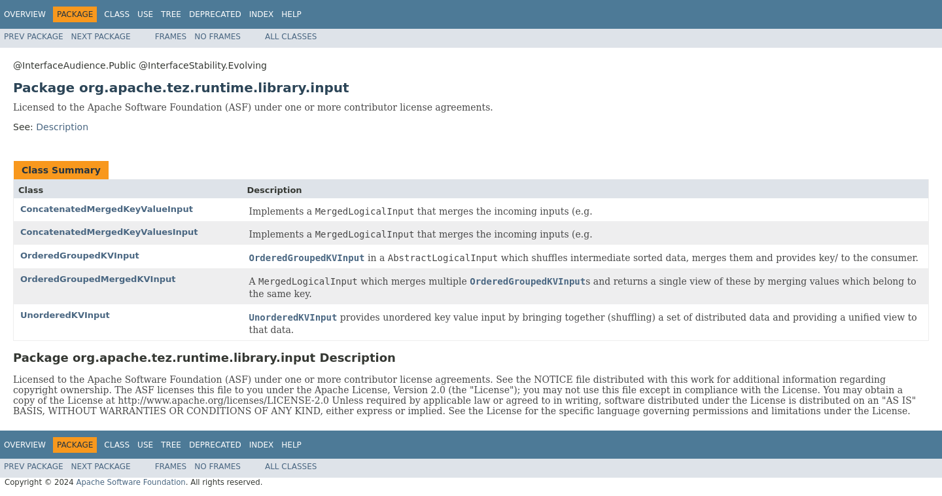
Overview (25, 14)
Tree (171, 14)
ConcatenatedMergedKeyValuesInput (109, 232)
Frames (171, 36)
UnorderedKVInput (65, 315)
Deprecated (215, 14)
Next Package (101, 36)
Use (145, 14)
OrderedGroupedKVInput (79, 255)
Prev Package (33, 36)
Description (62, 127)
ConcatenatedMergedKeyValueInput (106, 209)
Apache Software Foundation (130, 482)
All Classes (291, 36)
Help (291, 14)
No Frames (217, 36)
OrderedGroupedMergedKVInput (97, 279)
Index (261, 14)
